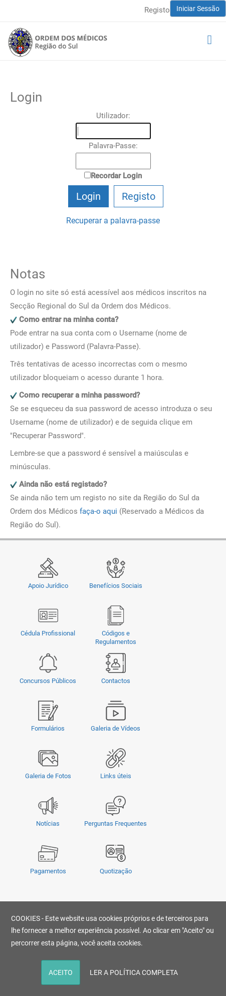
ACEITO (61, 972)
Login (88, 196)
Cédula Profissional (48, 633)
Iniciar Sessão (197, 9)
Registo (157, 10)
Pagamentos (48, 871)
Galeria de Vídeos (115, 728)
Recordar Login (116, 175)
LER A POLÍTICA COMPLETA (134, 972)
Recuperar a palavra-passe (113, 220)
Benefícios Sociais (115, 585)
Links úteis (115, 776)
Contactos (115, 681)
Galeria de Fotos (48, 776)
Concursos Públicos (48, 681)
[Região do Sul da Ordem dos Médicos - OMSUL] (58, 42)
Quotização (116, 871)
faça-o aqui (98, 511)
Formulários (48, 728)
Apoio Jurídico (48, 585)
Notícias (48, 823)
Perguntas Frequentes (115, 823)
